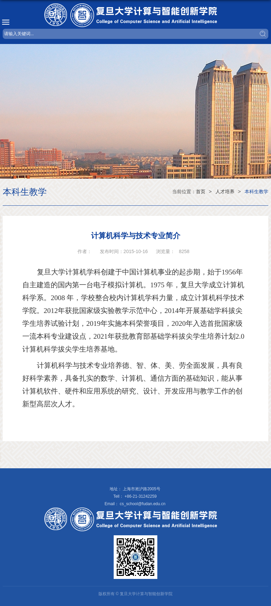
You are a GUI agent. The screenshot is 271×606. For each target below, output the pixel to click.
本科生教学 (256, 191)
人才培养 (225, 191)
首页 (200, 191)
